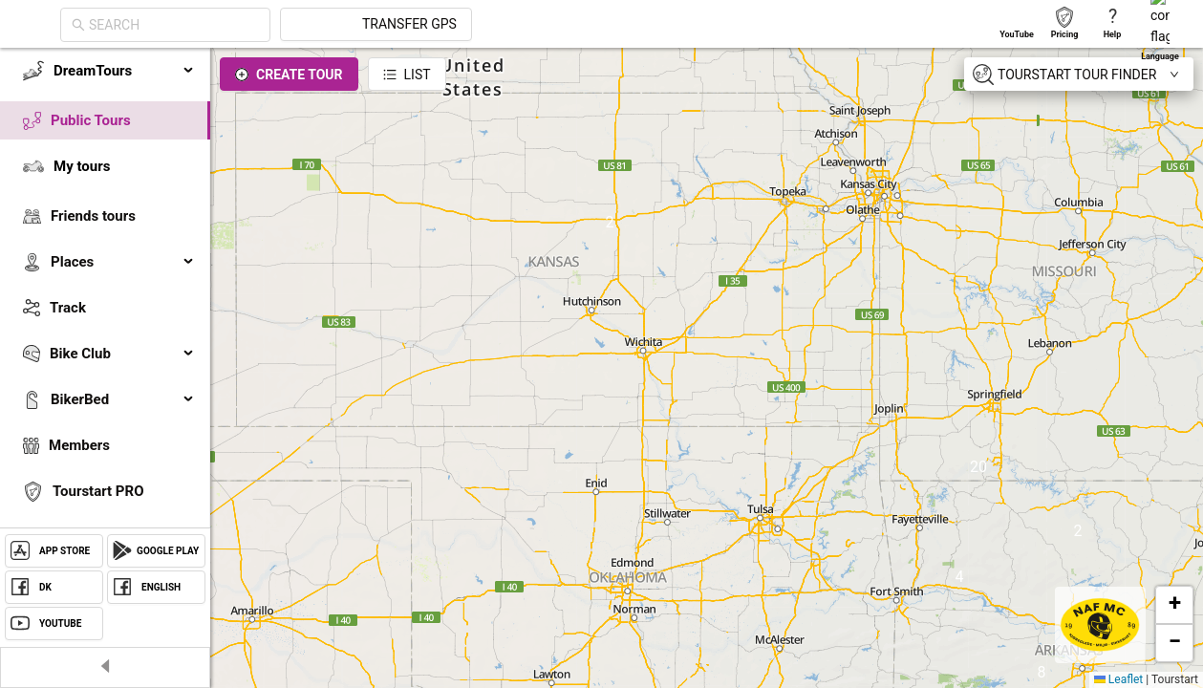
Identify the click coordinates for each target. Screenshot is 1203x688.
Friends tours (93, 216)
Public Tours (91, 120)
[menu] (105, 327)
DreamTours (124, 70)
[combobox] (346, 24)
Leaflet (1118, 679)
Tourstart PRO (98, 491)
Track (68, 307)
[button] (1174, 605)
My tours (82, 166)
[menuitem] (105, 71)
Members (79, 445)
